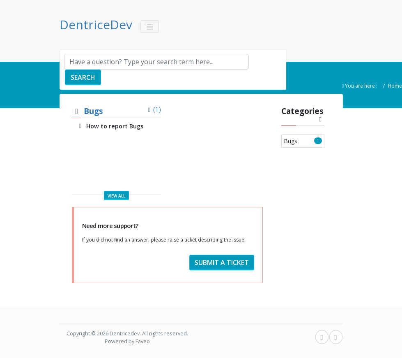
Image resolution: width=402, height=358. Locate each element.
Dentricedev (125, 333)
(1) (153, 109)
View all (116, 196)
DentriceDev (96, 24)
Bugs (93, 110)
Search (83, 77)
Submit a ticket (222, 262)
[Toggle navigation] (149, 26)
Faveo (143, 341)
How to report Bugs (114, 126)
